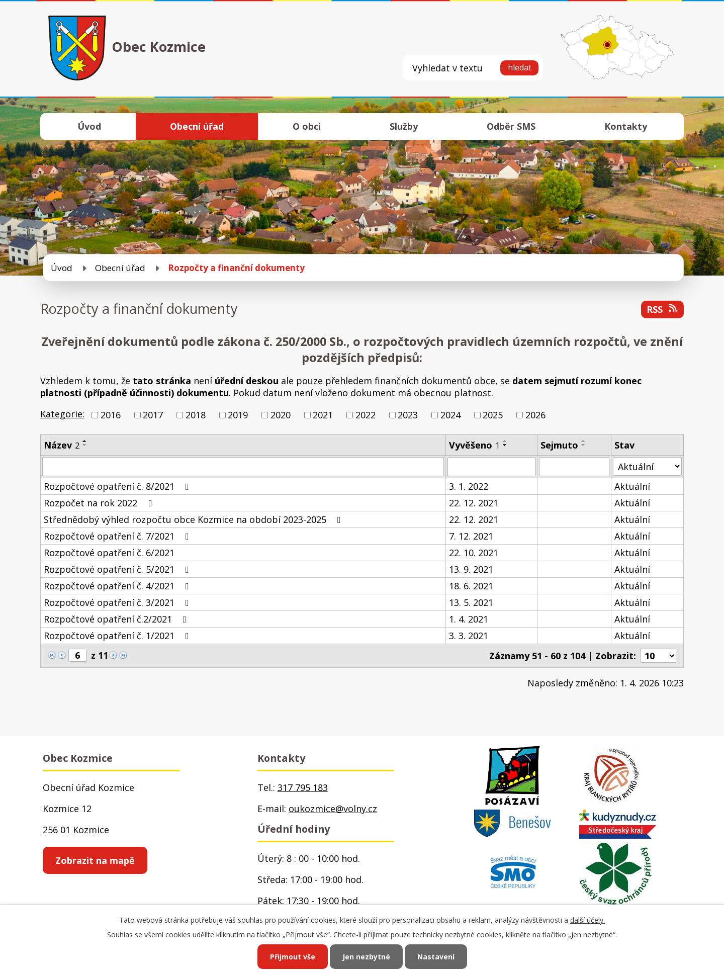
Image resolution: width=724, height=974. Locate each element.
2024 (450, 415)
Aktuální (632, 486)
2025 (493, 415)
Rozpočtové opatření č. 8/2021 (118, 486)
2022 (365, 415)
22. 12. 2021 (473, 503)
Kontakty (625, 126)
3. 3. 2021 (468, 636)
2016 (111, 415)
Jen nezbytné (366, 956)
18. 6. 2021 (471, 586)
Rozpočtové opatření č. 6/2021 (109, 553)
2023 (408, 415)
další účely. (587, 920)
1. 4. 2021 (468, 619)
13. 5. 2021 (471, 602)
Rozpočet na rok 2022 (100, 503)
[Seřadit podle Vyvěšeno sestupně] (505, 445)
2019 (238, 415)
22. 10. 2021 (473, 553)
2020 (280, 415)
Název (61, 445)
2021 (323, 415)
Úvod (89, 126)
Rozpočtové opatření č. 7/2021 (118, 536)
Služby (404, 126)
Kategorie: (62, 414)
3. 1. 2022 (468, 486)
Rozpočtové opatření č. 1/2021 (118, 636)
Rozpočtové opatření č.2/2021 (117, 619)
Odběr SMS (511, 126)
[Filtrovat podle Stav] (647, 466)
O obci (307, 126)
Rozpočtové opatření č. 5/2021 (118, 569)
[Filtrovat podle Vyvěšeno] (491, 466)
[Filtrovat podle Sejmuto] (574, 466)
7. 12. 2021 (471, 536)
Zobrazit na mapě (95, 860)
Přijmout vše (292, 956)
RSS (663, 309)
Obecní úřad (197, 126)
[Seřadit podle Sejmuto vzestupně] (583, 441)
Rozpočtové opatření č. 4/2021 (118, 586)
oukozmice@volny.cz (333, 809)
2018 (196, 415)
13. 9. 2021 (471, 569)
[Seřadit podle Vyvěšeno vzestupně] (505, 441)
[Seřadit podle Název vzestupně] (84, 441)
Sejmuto (559, 445)
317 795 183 (303, 787)
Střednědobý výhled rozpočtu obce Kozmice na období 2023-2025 (194, 519)
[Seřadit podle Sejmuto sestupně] (583, 445)
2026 (535, 415)
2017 (153, 415)
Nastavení (436, 956)
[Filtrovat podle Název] (243, 466)
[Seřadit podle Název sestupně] (84, 445)
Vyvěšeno (474, 445)
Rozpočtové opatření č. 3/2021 (118, 602)
